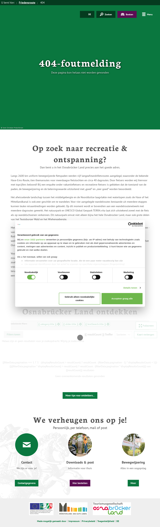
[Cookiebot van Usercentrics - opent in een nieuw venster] (130, 224)
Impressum (74, 521)
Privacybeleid (88, 521)
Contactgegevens (26, 483)
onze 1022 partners (34, 239)
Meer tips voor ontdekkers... (80, 395)
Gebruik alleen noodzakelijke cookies (79, 298)
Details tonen (130, 288)
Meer (133, 483)
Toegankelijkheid (105, 521)
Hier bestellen (80, 483)
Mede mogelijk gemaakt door (51, 521)
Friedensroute (27, 2)
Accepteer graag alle (122, 298)
